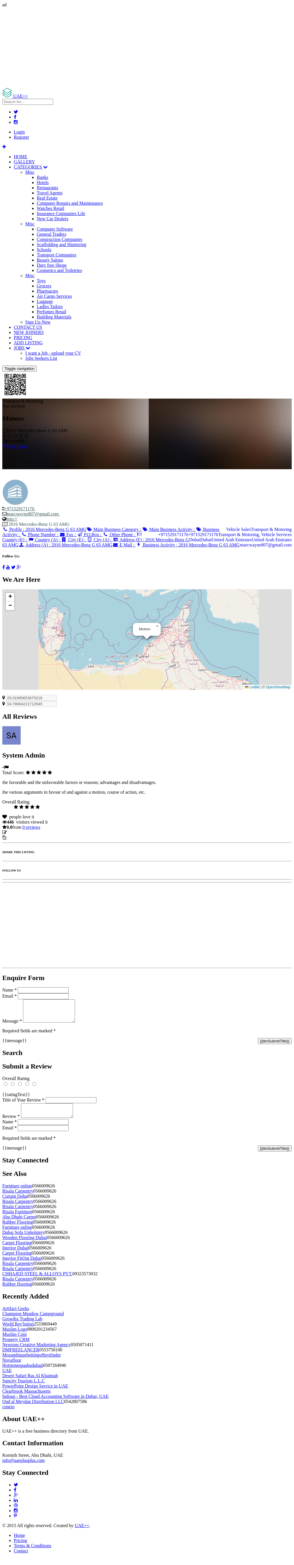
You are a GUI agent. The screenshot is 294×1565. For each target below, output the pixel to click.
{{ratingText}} (16, 1098)
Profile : (44, 529)
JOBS (22, 347)
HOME (20, 156)
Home (19, 1542)
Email (9, 996)
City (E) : (74, 539)
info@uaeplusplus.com (23, 1467)
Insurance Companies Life (61, 213)
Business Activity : (188, 544)
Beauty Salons (50, 260)
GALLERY (24, 161)
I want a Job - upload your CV (53, 353)
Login (19, 132)
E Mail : (124, 544)
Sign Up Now (38, 322)
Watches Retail (50, 208)
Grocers (44, 285)
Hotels (43, 182)
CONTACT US (28, 327)
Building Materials (54, 316)
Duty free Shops (52, 265)
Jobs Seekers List (41, 358)
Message (12, 1025)
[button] (157, 626)
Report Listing (19, 837)
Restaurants (47, 187)
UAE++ (82, 1532)
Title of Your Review (23, 1104)
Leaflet (252, 687)
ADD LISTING (28, 342)
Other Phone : (119, 534)
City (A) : (100, 539)
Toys (41, 280)
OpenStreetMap (278, 687)
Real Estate (47, 198)
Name (9, 990)
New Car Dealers (52, 218)
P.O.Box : (89, 534)
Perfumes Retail (51, 311)
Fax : (68, 534)
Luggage (45, 301)
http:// (11, 519)
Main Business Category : (114, 529)
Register (21, 137)
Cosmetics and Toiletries (59, 270)
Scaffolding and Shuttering (61, 244)
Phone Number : (40, 534)
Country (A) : (44, 539)
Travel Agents (50, 192)
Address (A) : (65, 544)
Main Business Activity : (169, 529)
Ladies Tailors (50, 306)
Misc (29, 172)
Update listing (21, 832)
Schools (44, 249)
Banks (42, 177)
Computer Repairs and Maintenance (70, 203)
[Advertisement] (147, 47)
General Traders (51, 234)
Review (11, 1123)
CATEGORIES (31, 167)
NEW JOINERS (29, 332)
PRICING (23, 337)
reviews (31, 827)
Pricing (20, 1547)
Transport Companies (56, 254)
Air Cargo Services (54, 296)
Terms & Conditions (32, 1552)
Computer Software (55, 229)
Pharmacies (47, 291)
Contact (21, 1557)
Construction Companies (59, 239)
